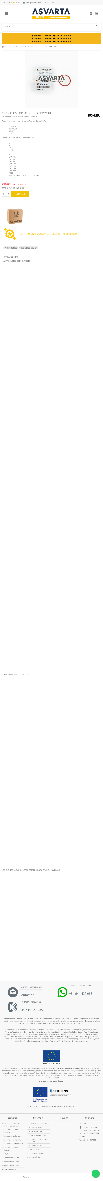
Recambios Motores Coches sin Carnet (11, 1124)
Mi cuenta (64, 1118)
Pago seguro (34, 1149)
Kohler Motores (9, 1169)
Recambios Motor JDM (12, 1140)
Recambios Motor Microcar (10, 1131)
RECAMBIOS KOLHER (29, 248)
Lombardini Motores (11, 1165)
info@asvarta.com (32, 2)
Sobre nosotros (35, 1145)
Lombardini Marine (11, 1162)
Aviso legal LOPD (36, 1131)
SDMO (6, 1154)
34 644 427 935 (90, 1140)
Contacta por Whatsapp (80, 986)
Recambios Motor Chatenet (10, 1149)
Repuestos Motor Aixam (13, 1144)
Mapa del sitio (34, 1157)
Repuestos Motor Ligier (12, 1136)
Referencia (6, 117)
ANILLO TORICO (11, 248)
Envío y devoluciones (37, 1135)
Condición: (28, 117)
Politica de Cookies (36, 1153)
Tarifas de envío (11, 257)
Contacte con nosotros (38, 1123)
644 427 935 (49, 2)
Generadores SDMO (11, 1158)
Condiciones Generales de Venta (38, 1140)
